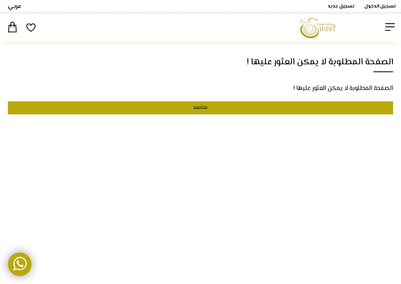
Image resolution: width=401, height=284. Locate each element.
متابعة (200, 108)
